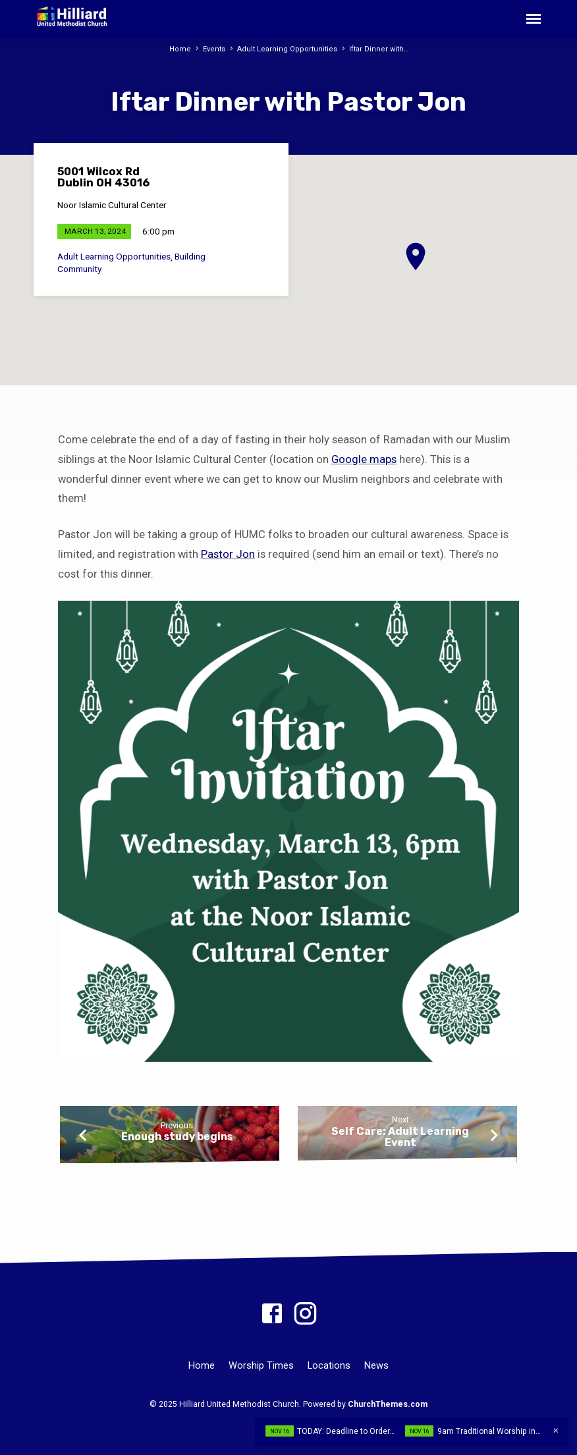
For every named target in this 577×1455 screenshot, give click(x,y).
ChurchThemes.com (387, 1404)
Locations (329, 1365)
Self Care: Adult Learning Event (400, 1137)
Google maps (364, 459)
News (376, 1365)
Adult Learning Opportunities (286, 49)
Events (214, 49)
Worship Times (261, 1365)
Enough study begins (177, 1136)
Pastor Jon (228, 554)
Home (181, 49)
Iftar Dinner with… (376, 49)
